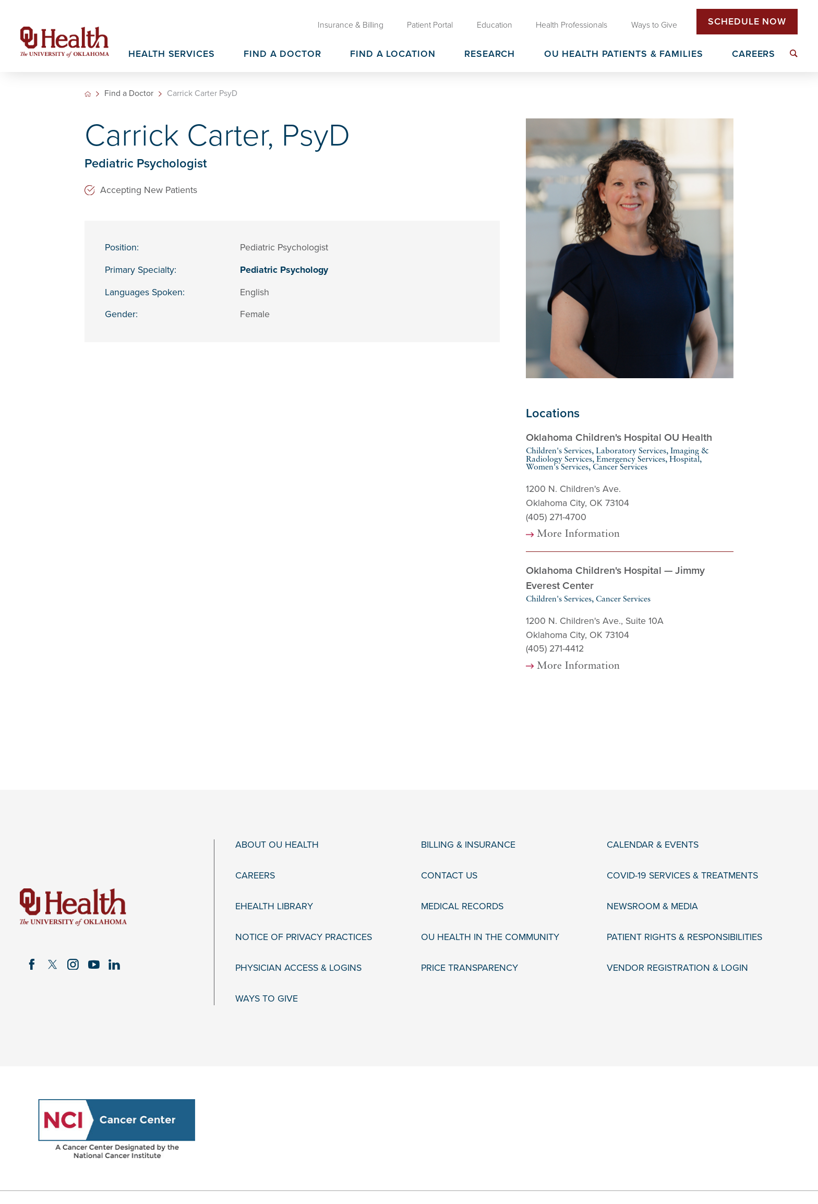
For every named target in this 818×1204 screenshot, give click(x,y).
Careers (255, 875)
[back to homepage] (88, 94)
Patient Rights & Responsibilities (684, 937)
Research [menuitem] (489, 54)
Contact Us (449, 875)
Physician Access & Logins (298, 967)
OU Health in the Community (490, 937)
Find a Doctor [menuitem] (282, 54)
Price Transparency (469, 967)
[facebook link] (31, 964)
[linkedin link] (114, 964)
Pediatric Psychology (284, 269)
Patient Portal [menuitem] (430, 25)
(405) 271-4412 (555, 648)
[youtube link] (93, 964)
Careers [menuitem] (753, 54)
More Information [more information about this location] (578, 534)
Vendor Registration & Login (677, 967)
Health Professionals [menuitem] (571, 25)
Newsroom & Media (652, 906)
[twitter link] (52, 964)
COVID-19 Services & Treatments (682, 875)
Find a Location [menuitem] (392, 54)
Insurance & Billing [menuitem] (350, 25)
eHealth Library (274, 906)
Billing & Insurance (468, 844)
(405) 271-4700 (556, 517)
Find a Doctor (128, 94)
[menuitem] (794, 53)
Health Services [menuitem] (171, 54)
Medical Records (462, 906)
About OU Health (277, 844)
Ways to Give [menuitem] (654, 25)
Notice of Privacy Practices (303, 937)
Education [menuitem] (494, 25)
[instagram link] (73, 964)
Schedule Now (747, 21)
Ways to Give (266, 998)
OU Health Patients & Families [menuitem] (623, 54)
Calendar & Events (653, 844)
